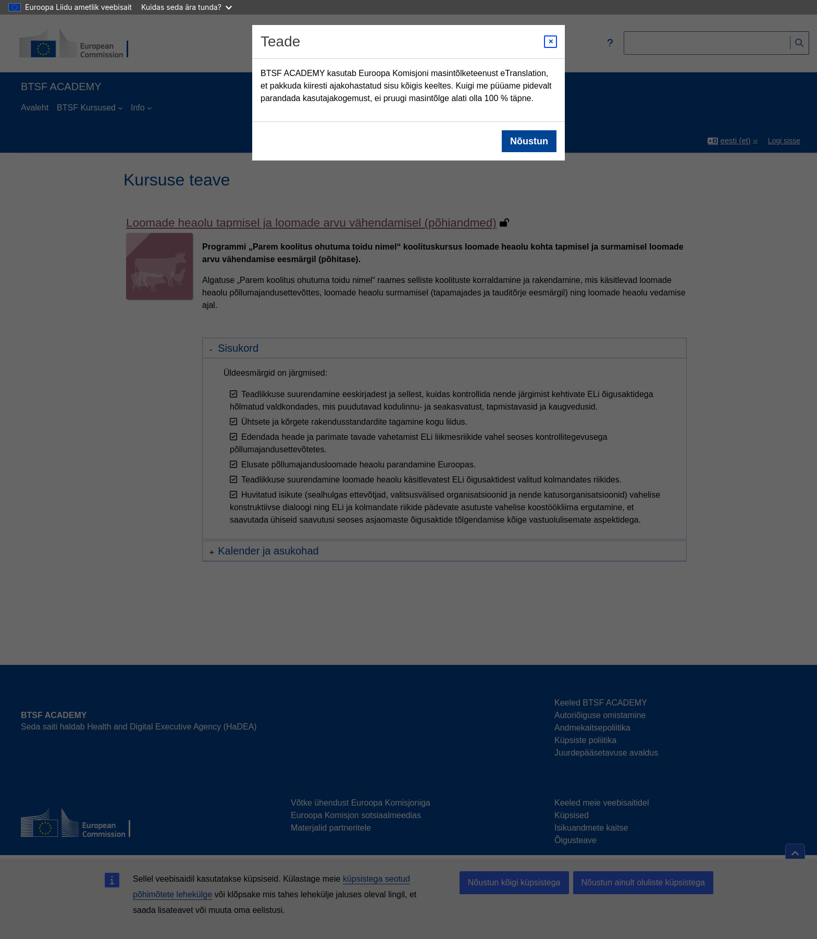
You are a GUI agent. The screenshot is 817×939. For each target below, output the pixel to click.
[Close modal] (550, 41)
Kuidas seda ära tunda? (186, 7)
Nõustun (529, 141)
